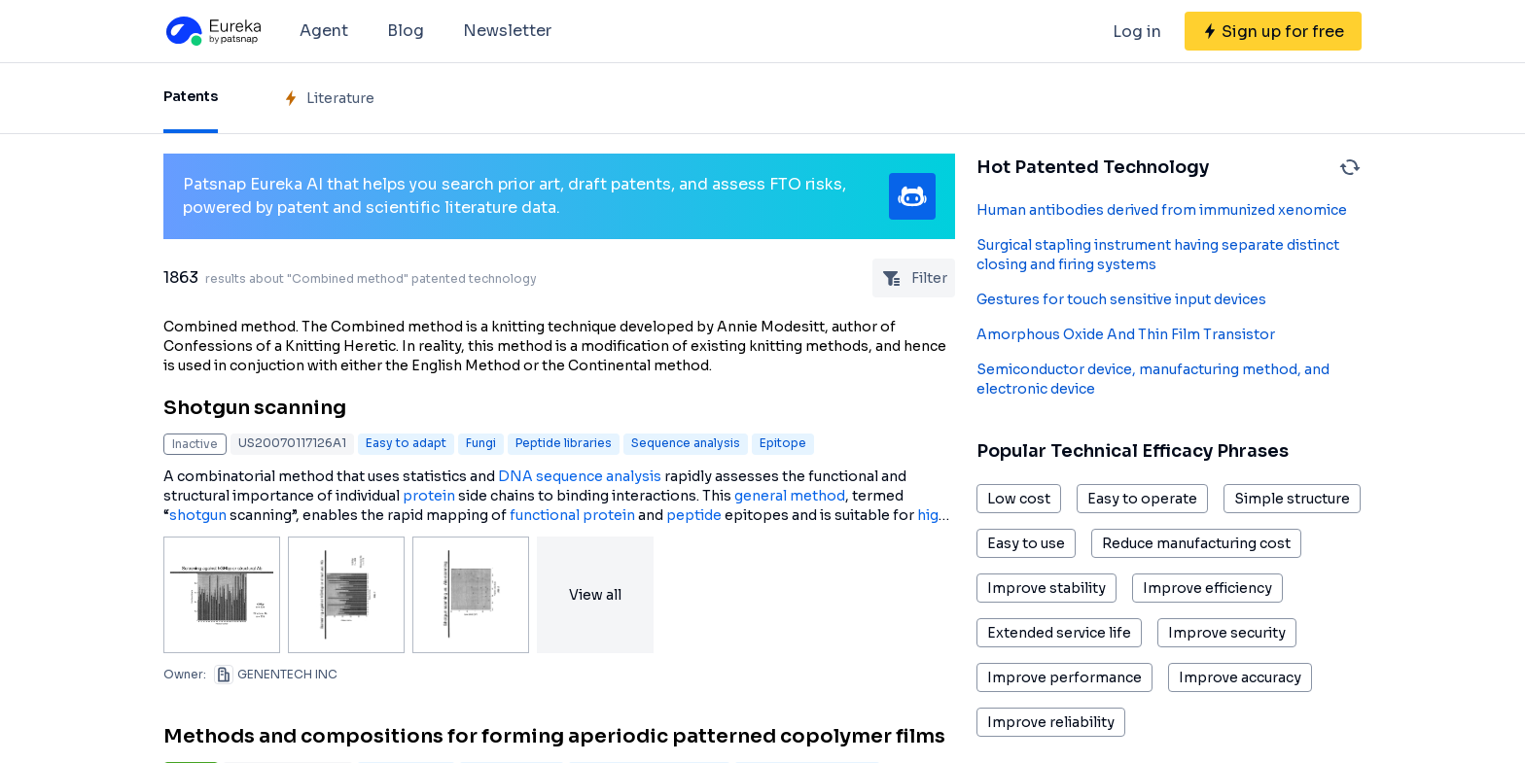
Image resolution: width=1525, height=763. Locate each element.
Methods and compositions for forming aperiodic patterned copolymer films (554, 736)
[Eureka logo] (212, 31)
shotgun (198, 515)
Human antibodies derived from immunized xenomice (1161, 210)
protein (429, 495)
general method (789, 495)
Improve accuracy (1240, 677)
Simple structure (1292, 498)
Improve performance (1064, 677)
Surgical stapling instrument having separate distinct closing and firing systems (1157, 254)
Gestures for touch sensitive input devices (1121, 299)
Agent (324, 30)
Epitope (783, 442)
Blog (405, 30)
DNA (515, 476)
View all (595, 595)
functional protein (572, 515)
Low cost (1018, 498)
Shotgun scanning (254, 408)
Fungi (481, 442)
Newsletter (507, 30)
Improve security (1227, 633)
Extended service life (1059, 633)
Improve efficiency (1207, 588)
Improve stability (1046, 588)
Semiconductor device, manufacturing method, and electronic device (1153, 379)
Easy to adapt (406, 442)
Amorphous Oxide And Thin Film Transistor (1125, 334)
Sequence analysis (685, 442)
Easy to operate (1142, 498)
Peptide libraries (563, 442)
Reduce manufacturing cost (1196, 543)
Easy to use (1026, 543)
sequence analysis (598, 476)
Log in (1137, 31)
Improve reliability (1051, 722)
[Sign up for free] (1273, 31)
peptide (694, 515)
